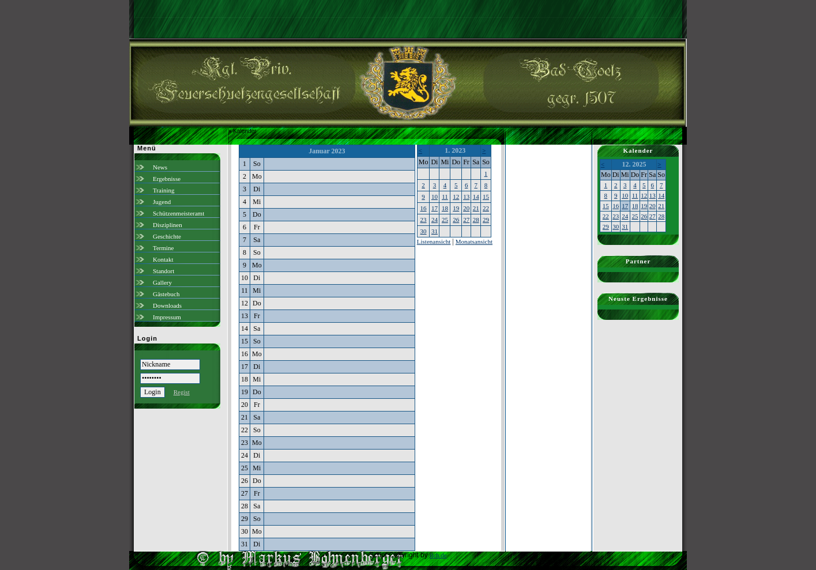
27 (466, 219)
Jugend (162, 201)
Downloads (167, 305)
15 (486, 196)
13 (466, 196)
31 (434, 231)
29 (486, 219)
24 (434, 219)
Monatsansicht (474, 241)
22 (486, 208)
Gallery (162, 282)
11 (445, 196)
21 (476, 208)
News (160, 167)
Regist (182, 391)
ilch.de (438, 555)
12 (456, 196)
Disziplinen (167, 224)
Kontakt (163, 259)
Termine (163, 247)
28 (476, 219)
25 (445, 219)
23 (423, 219)
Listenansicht (434, 241)
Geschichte (167, 236)
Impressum (167, 317)
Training (164, 190)
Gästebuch (166, 293)
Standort (163, 270)
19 (456, 208)
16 (423, 208)
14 (476, 196)
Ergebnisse (167, 178)
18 (445, 208)
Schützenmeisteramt (178, 213)
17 (434, 208)
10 (434, 196)
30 (423, 231)
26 (456, 219)
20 (466, 208)
